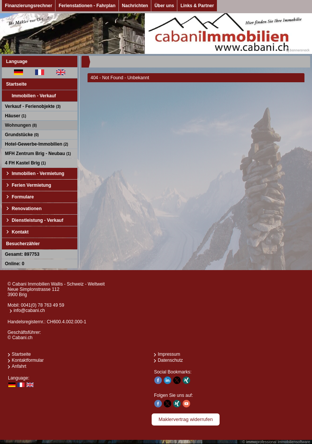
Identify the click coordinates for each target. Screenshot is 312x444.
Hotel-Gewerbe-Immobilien (36, 144)
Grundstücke (22, 134)
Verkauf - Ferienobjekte (33, 106)
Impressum (169, 354)
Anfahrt (19, 366)
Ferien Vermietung (31, 185)
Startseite (16, 84)
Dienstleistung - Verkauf (37, 220)
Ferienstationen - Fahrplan (86, 5)
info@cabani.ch (29, 310)
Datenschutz (170, 360)
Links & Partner (197, 5)
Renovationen (26, 208)
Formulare (23, 197)
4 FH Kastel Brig (25, 163)
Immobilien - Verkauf (34, 95)
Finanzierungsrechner (28, 5)
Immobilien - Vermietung (38, 173)
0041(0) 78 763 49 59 (42, 305)
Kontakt (20, 232)
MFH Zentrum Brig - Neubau (38, 153)
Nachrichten (135, 5)
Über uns (164, 5)
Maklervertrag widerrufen (185, 419)
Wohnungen (21, 125)
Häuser (15, 115)
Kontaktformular (28, 360)
